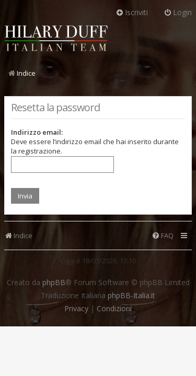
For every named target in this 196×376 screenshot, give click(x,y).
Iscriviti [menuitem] (132, 12)
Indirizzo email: (37, 132)
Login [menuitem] (178, 12)
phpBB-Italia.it (131, 295)
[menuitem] (163, 235)
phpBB (53, 282)
